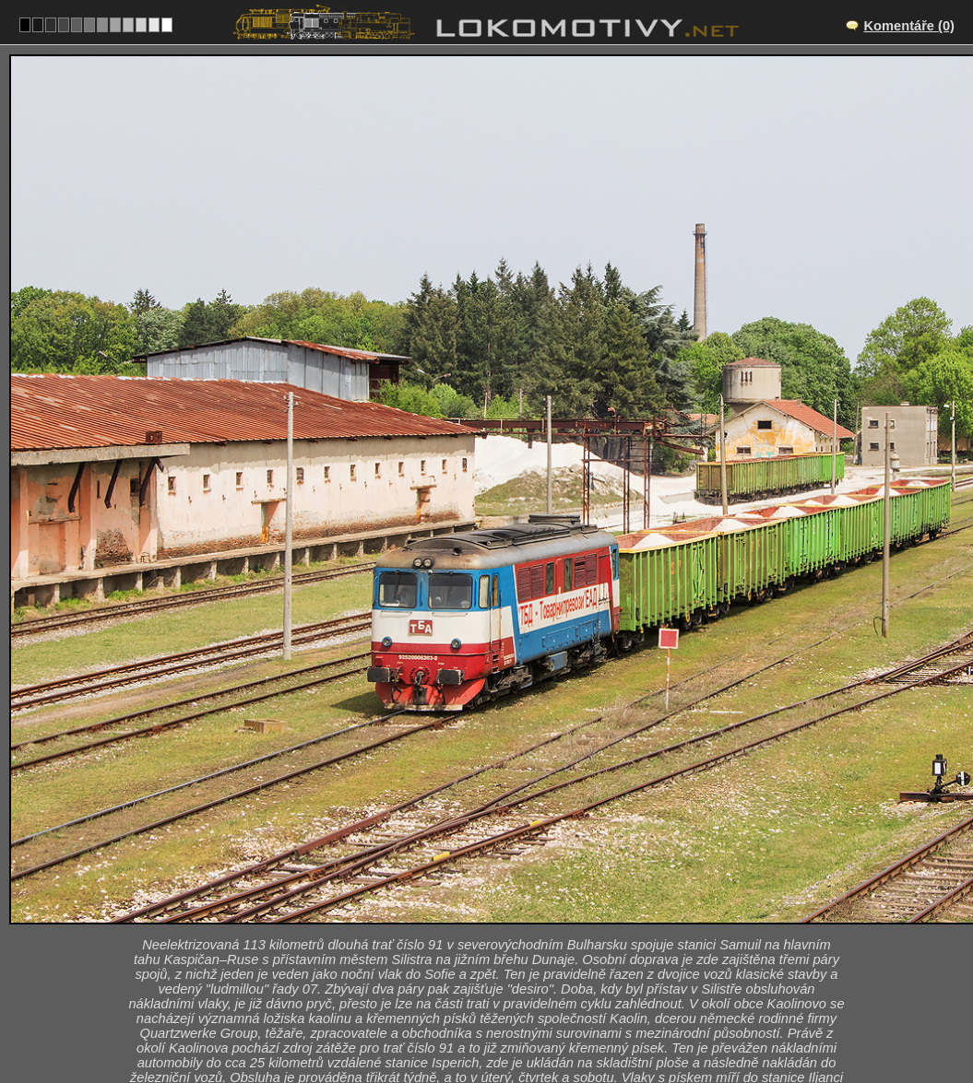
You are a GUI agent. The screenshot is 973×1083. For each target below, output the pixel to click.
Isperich (506, 928)
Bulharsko (480, 1024)
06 (543, 1024)
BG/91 (502, 947)
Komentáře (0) (909, 25)
